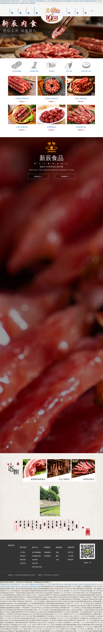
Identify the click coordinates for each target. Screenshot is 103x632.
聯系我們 (70, 548)
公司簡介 (23, 541)
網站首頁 (11, 534)
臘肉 (57, 545)
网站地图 (38, 575)
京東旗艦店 (47, 545)
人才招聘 (70, 545)
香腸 (57, 541)
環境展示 (23, 545)
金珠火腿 (35, 552)
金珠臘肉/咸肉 (36, 545)
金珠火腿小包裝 (37, 556)
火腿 (57, 548)
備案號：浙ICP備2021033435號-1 (48, 564)
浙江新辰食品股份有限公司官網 (52, 14)
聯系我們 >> (38, 176)
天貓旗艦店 (47, 541)
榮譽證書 (23, 548)
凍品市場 (23, 552)
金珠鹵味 (35, 548)
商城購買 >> (65, 176)
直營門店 (70, 541)
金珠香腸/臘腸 (36, 541)
